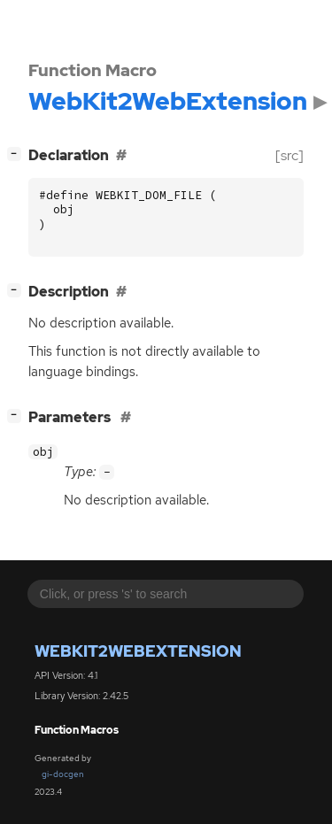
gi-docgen (63, 774)
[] (17, 153)
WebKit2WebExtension (138, 651)
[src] (289, 155)
